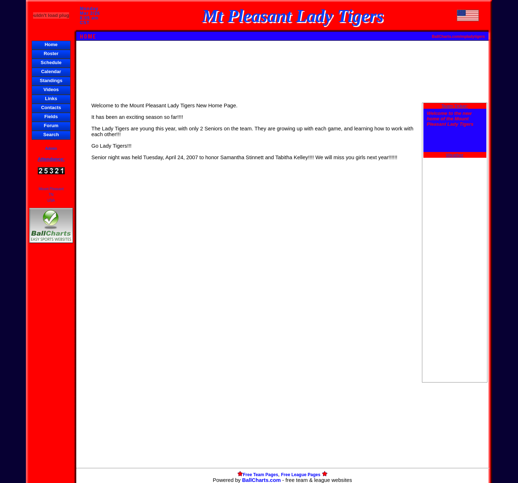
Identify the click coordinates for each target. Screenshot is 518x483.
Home (51, 44)
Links (51, 98)
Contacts (51, 107)
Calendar (51, 71)
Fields (51, 116)
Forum (51, 125)
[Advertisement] (51, 369)
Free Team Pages (260, 474)
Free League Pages (300, 474)
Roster (51, 53)
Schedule (51, 62)
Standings (51, 80)
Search (51, 134)
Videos (51, 89)
